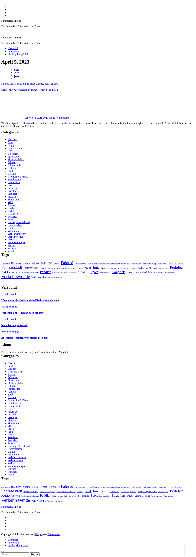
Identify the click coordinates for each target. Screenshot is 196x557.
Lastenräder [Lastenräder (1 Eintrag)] (125, 268)
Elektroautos (14, 156)
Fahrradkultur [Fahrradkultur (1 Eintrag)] (126, 263)
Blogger (12, 145)
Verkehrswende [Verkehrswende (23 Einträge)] (15, 276)
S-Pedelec (13, 213)
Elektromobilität (16, 159)
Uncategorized (15, 225)
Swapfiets (13, 216)
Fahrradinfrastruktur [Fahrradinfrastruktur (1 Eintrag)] (113, 263)
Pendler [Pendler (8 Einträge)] (45, 272)
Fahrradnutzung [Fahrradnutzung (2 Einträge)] (149, 263)
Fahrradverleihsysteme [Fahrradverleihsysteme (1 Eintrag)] (47, 268)
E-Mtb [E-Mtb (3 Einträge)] (43, 263)
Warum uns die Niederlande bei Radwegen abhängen (30, 300)
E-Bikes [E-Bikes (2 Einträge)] (35, 263)
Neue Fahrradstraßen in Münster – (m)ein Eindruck (29, 90)
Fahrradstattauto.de (11, 20)
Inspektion (13, 191)
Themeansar (54, 534)
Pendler (11, 208)
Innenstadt (30, 83)
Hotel (10, 185)
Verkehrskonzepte (17, 233)
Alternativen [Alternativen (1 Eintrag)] (5, 263)
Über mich (13, 48)
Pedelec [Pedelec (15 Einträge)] (176, 267)
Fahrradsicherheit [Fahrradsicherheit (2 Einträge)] (176, 263)
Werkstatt (12, 248)
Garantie (12, 173)
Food (10, 171)
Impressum (13, 51)
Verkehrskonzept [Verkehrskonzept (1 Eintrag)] (169, 272)
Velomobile (13, 231)
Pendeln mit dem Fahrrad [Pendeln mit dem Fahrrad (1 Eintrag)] (30, 272)
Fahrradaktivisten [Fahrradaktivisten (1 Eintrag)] (80, 263)
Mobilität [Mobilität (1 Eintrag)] (133, 268)
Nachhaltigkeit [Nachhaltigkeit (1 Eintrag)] (163, 268)
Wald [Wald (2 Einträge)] (33, 277)
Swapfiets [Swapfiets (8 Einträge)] (118, 272)
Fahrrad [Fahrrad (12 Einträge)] (67, 263)
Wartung (12, 245)
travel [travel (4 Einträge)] (130, 272)
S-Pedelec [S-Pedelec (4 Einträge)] (83, 272)
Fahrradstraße (17, 83)
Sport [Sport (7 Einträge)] (94, 272)
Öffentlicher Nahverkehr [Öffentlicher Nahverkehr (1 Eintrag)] (53, 277)
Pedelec (12, 205)
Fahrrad (5, 83)
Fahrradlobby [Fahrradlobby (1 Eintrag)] (136, 263)
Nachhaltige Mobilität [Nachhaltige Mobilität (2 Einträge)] (147, 268)
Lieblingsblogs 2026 (18, 54)
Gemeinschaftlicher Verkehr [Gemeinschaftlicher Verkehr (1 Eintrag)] (65, 268)
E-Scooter (13, 153)
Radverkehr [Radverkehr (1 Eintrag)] (73, 272)
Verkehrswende (15, 236)
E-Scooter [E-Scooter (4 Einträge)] (53, 263)
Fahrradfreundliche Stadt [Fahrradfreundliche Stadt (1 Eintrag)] (96, 263)
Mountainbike (15, 199)
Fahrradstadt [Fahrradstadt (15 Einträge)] (11, 267)
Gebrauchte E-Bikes (18, 176)
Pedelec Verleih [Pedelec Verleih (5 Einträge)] (10, 272)
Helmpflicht (14, 182)
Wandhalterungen (16, 242)
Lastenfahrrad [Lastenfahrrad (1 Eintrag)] (114, 268)
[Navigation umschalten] (2, 35)
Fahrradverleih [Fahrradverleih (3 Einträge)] (30, 268)
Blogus (38, 534)
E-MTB (12, 151)
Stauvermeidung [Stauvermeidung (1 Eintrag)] (104, 272)
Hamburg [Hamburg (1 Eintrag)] (80, 268)
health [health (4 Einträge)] (88, 267)
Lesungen (12, 193)
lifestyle (12, 196)
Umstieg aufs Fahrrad (47, 83)
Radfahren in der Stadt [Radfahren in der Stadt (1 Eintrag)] (59, 272)
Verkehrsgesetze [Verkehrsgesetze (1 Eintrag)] (156, 272)
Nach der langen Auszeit (14, 325)
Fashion (12, 168)
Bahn (10, 142)
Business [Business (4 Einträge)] (16, 263)
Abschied (12, 139)
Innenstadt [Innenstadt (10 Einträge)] (100, 267)
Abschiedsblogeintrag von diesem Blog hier (24, 337)
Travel (11, 219)
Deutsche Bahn (15, 148)
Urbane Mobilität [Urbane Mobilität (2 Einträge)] (142, 272)
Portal (11, 211)
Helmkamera (14, 179)
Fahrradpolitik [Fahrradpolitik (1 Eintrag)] (162, 263)
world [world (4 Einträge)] (40, 277)
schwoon (18, 117)
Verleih (11, 239)
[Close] (2, 551)
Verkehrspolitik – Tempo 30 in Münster (22, 312)
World (11, 251)
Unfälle (11, 228)
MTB (10, 202)
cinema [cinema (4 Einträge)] (27, 263)
